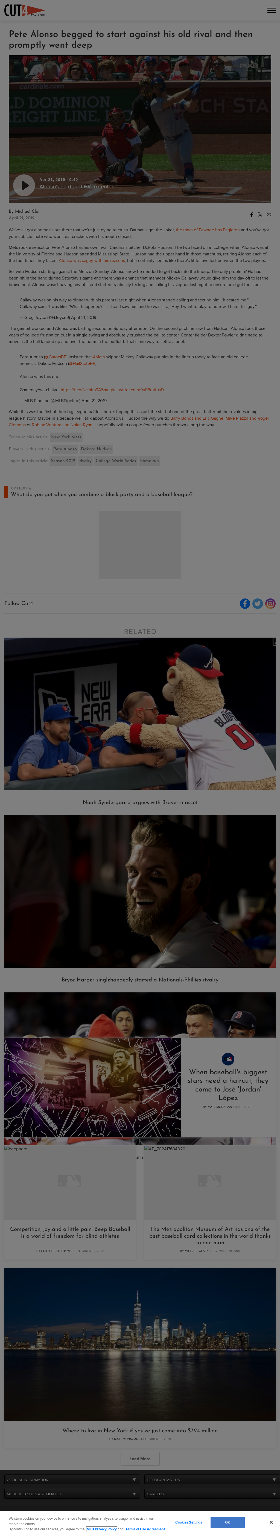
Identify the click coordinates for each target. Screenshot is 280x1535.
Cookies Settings (188, 1522)
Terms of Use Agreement (145, 1529)
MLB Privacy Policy (102, 1529)
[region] (140, 1523)
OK (227, 1522)
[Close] (271, 1522)
